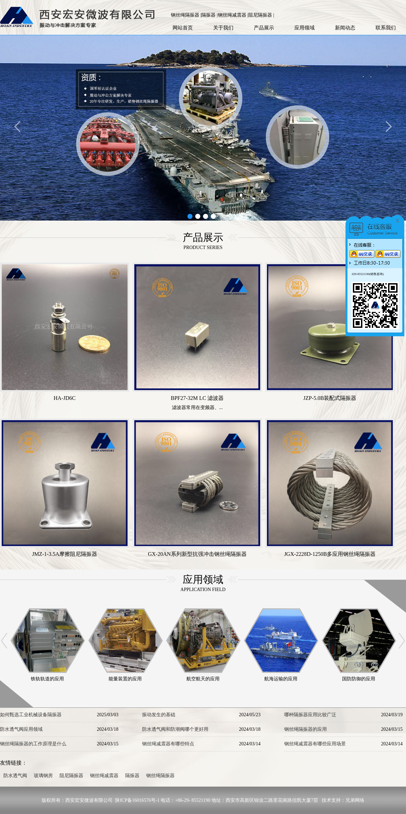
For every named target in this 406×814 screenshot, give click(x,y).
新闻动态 (345, 27)
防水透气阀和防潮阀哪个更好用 (175, 729)
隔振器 (132, 775)
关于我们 (223, 27)
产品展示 (264, 27)
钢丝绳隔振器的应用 (305, 729)
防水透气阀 (15, 775)
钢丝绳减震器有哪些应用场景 (315, 743)
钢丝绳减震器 (104, 775)
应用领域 (304, 27)
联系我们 (386, 27)
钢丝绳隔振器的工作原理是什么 (33, 743)
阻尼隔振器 (71, 775)
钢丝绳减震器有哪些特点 (168, 743)
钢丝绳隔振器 (160, 775)
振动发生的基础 (158, 714)
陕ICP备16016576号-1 (137, 800)
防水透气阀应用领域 (21, 729)
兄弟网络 (354, 800)
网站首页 (183, 27)
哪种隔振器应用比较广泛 (310, 714)
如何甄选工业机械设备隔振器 (31, 714)
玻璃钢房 (43, 775)
